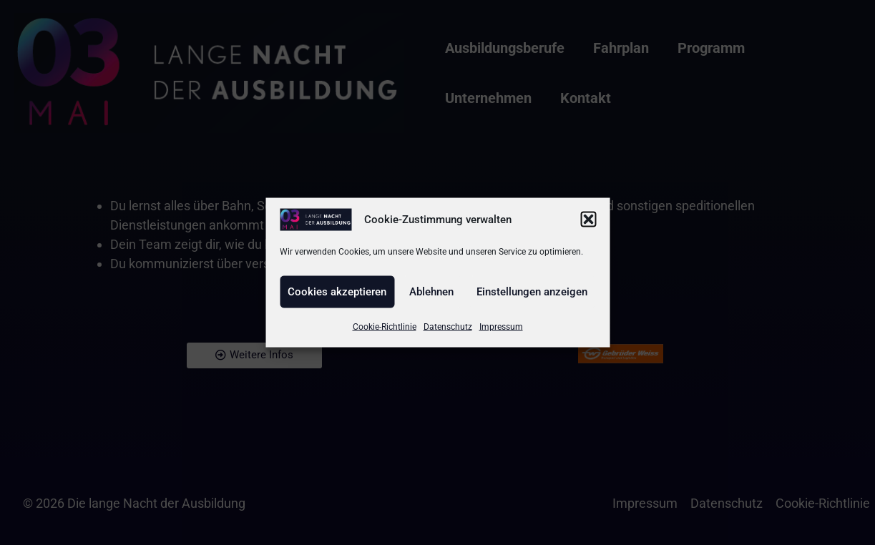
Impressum (501, 326)
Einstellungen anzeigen (531, 291)
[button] (588, 219)
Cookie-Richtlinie (384, 326)
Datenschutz (448, 326)
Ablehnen (431, 291)
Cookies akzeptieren (337, 291)
